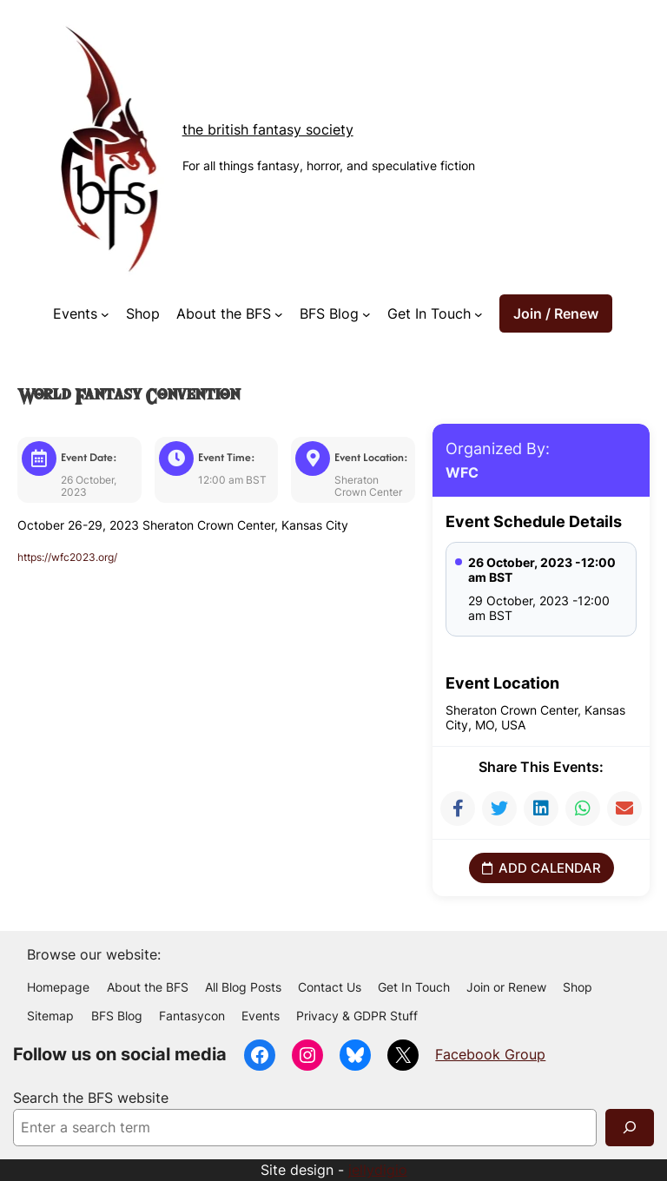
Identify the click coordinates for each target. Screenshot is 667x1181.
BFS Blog (329, 313)
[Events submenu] (105, 313)
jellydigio (377, 1169)
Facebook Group (490, 1054)
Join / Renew (555, 313)
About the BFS (223, 313)
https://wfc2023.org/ (76, 556)
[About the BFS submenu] (278, 313)
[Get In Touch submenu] (478, 313)
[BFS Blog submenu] (366, 313)
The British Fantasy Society (267, 129)
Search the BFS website (90, 1097)
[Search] (629, 1127)
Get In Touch (429, 313)
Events (75, 313)
